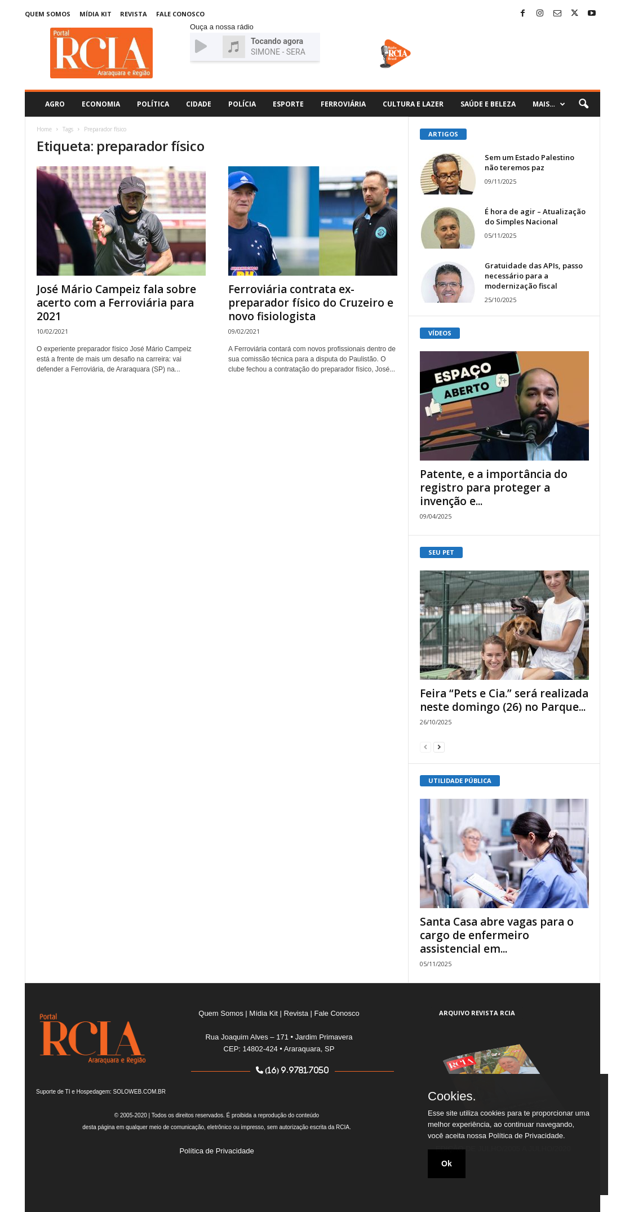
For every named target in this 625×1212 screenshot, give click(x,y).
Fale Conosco (180, 14)
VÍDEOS (439, 333)
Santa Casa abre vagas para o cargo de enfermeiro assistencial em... (497, 935)
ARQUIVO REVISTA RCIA (477, 1012)
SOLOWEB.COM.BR (139, 1092)
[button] (583, 104)
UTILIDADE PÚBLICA (459, 780)
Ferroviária (343, 104)
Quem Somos (47, 14)
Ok (446, 1163)
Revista (133, 14)
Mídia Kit (95, 14)
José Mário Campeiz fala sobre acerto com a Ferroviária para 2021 (116, 303)
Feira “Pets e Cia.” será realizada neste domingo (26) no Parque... (504, 700)
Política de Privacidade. (527, 1135)
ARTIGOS (443, 134)
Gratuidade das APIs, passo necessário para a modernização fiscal (534, 275)
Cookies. (452, 1096)
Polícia (242, 104)
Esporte (288, 104)
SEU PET (441, 552)
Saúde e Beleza (488, 104)
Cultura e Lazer (413, 104)
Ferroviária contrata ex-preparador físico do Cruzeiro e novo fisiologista (310, 303)
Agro (55, 104)
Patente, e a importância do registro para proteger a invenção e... (494, 487)
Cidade (198, 104)
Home (44, 129)
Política (153, 104)
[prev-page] (425, 747)
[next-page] (439, 747)
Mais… (549, 104)
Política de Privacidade (216, 1151)
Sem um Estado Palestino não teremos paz (529, 162)
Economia (101, 104)
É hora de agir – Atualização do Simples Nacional (535, 216)
